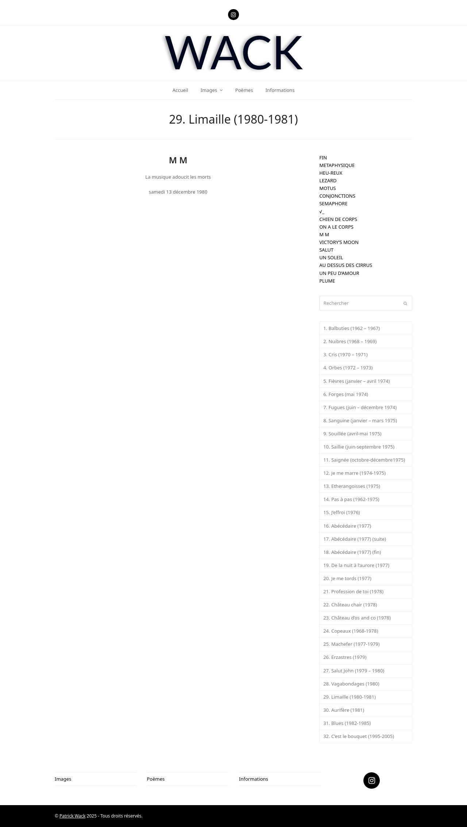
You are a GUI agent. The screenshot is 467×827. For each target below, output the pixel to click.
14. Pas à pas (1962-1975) (351, 499)
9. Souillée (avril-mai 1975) (352, 433)
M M (324, 234)
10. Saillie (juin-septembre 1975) (358, 446)
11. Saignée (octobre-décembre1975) (364, 460)
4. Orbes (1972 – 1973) (348, 367)
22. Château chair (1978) (350, 604)
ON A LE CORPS (336, 227)
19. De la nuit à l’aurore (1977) (356, 565)
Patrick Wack (72, 816)
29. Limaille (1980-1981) (349, 697)
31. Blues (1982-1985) (347, 723)
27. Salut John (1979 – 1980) (353, 670)
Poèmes (156, 779)
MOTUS (327, 188)
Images (63, 779)
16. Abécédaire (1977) (347, 526)
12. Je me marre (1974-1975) (354, 473)
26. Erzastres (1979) (344, 657)
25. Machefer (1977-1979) (351, 644)
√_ (321, 211)
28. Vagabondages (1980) (351, 683)
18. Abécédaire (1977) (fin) (352, 552)
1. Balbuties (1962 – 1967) (351, 328)
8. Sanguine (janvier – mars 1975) (360, 420)
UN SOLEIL (331, 257)
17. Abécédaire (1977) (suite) (354, 539)
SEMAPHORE (333, 203)
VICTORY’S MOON (339, 242)
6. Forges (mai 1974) (345, 394)
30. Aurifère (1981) (343, 710)
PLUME (327, 280)
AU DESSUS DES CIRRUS (345, 265)
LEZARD (327, 180)
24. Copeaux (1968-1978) (350, 631)
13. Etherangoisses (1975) (351, 486)
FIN (323, 157)
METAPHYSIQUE (337, 165)
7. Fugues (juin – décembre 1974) (360, 407)
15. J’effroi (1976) (341, 512)
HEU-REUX (330, 173)
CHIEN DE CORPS (338, 219)
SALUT (326, 249)
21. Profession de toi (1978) (353, 591)
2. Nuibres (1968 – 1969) (350, 341)
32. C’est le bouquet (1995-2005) (358, 736)
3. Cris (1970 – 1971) (345, 354)
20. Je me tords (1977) (347, 578)
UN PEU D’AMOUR (339, 273)
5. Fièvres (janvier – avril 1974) (356, 381)
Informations (253, 779)
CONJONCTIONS (337, 196)
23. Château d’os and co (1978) (357, 617)
